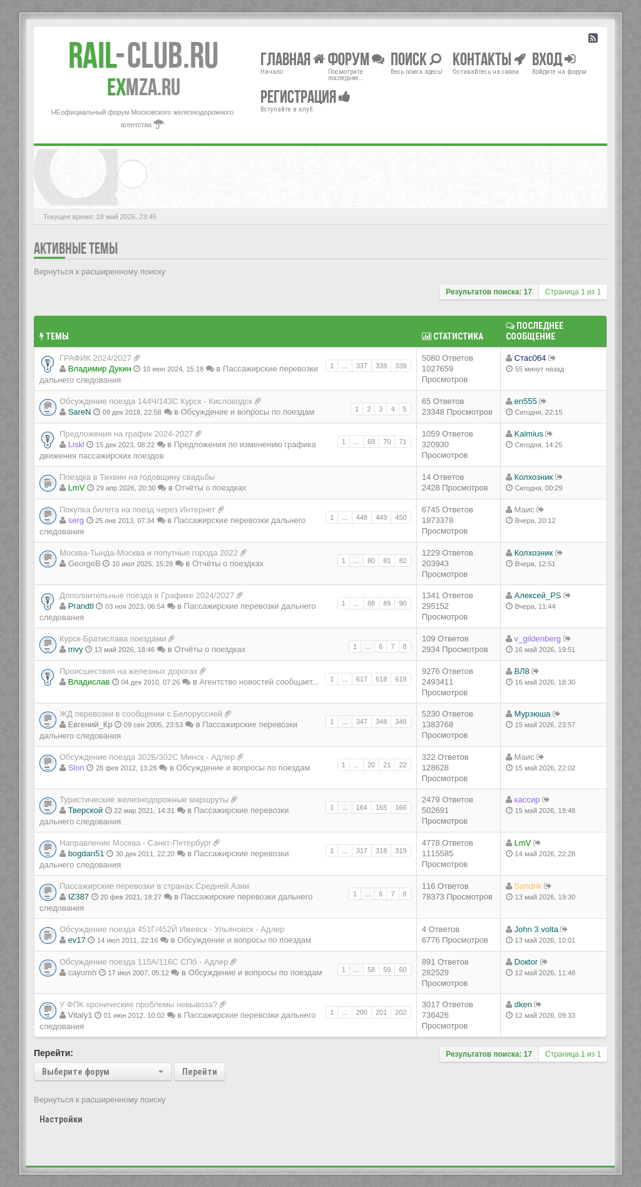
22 (402, 765)
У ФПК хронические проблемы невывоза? (138, 1004)
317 (361, 850)
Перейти (199, 1072)
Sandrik (528, 886)
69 (371, 441)
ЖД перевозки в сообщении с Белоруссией (140, 713)
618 (381, 679)
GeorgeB (84, 563)
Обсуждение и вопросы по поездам (248, 412)
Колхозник (534, 477)
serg (76, 520)
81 (387, 560)
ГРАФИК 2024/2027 (95, 358)
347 (361, 721)
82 (402, 560)
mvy (75, 649)
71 (402, 441)
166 (400, 807)
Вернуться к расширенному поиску (99, 271)
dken (523, 1004)
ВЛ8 (522, 671)
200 (361, 1012)
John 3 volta (536, 929)
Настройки (61, 1119)
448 (361, 517)
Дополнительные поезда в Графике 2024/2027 (146, 595)
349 (400, 721)
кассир (527, 799)
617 (361, 679)
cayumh (82, 972)
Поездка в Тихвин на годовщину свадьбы (137, 477)
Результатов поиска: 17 (489, 292)
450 (400, 517)
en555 (526, 401)
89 (387, 603)
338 (381, 366)
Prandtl (81, 606)
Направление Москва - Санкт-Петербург (135, 842)
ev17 (77, 940)
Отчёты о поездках (210, 487)
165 (381, 807)
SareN (79, 412)
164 (361, 807)
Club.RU (143, 55)
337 (361, 366)
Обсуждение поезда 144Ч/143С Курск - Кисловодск (155, 401)
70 (387, 441)
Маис (525, 509)
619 (400, 679)
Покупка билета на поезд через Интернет (137, 509)
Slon (76, 767)
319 (400, 850)
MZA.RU (143, 87)
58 (371, 969)
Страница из (573, 292)
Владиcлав (89, 682)
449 (381, 517)
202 (400, 1012)
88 (371, 603)
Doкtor (526, 962)
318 (381, 850)
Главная (292, 58)
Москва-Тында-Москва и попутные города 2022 (148, 552)
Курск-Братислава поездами (112, 638)
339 (400, 366)
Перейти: (53, 1053)
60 (402, 969)
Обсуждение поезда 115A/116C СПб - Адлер (143, 962)
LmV (76, 487)
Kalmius (529, 433)
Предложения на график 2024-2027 (126, 433)
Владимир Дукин (99, 368)
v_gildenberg (538, 638)
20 (371, 765)
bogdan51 (86, 853)
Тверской (85, 810)
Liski (76, 444)
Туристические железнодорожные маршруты (143, 799)
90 (402, 603)
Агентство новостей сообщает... (259, 682)
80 (371, 560)
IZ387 (78, 896)
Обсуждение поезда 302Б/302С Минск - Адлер (147, 757)
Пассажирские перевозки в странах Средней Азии (154, 886)
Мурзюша (533, 713)
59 (387, 969)
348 (381, 721)
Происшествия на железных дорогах (128, 671)
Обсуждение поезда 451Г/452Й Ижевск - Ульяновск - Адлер (171, 929)
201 (381, 1012)
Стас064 (530, 358)
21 (387, 765)
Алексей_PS (538, 595)
